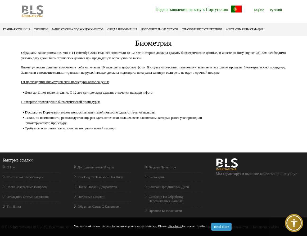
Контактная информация (25, 177)
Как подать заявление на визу (100, 177)
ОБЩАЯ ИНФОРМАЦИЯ (122, 29)
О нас (11, 167)
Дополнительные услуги (159, 29)
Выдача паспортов (162, 167)
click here (175, 226)
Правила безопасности (165, 211)
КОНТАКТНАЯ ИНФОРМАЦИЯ (245, 29)
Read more (221, 227)
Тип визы (14, 206)
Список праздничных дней (169, 187)
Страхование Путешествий (202, 29)
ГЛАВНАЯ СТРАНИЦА (16, 29)
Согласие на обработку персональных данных (166, 199)
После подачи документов (97, 187)
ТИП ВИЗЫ (41, 29)
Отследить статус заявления (28, 197)
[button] (294, 223)
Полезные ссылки (91, 197)
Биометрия (157, 177)
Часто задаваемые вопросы (27, 187)
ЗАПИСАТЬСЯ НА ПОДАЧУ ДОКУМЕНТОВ (77, 29)
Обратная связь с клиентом (98, 206)
